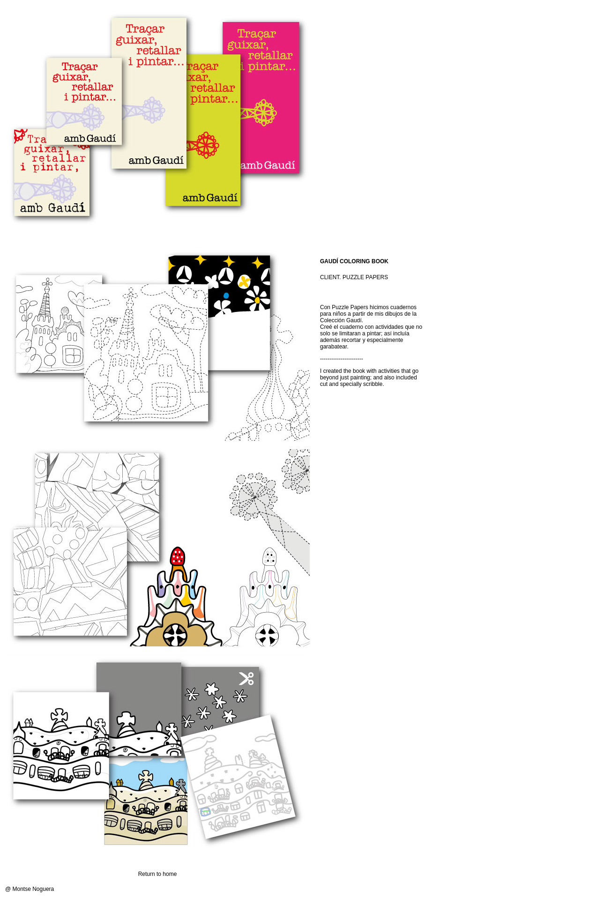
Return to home (157, 874)
